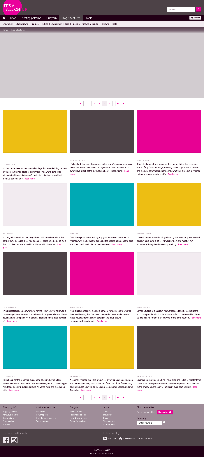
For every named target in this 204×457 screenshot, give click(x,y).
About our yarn (76, 412)
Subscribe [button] (164, 412)
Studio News (22, 24)
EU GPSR (6, 424)
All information (109, 424)
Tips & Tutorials (72, 24)
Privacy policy (8, 421)
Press (105, 418)
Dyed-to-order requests (46, 418)
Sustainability (8, 418)
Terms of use (109, 421)
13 (118, 103)
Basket (195, 18)
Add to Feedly (127, 438)
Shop (13, 18)
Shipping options (10, 412)
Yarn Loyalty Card (10, 415)
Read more (29, 178)
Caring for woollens (78, 421)
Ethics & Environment (52, 24)
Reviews (105, 24)
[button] (164, 422)
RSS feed (109, 438)
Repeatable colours (78, 415)
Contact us (40, 412)
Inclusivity (107, 415)
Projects (35, 24)
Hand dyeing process (78, 418)
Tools (89, 18)
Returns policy (42, 415)
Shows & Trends (90, 24)
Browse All (8, 24)
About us (107, 412)
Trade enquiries (42, 421)
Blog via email (145, 439)
